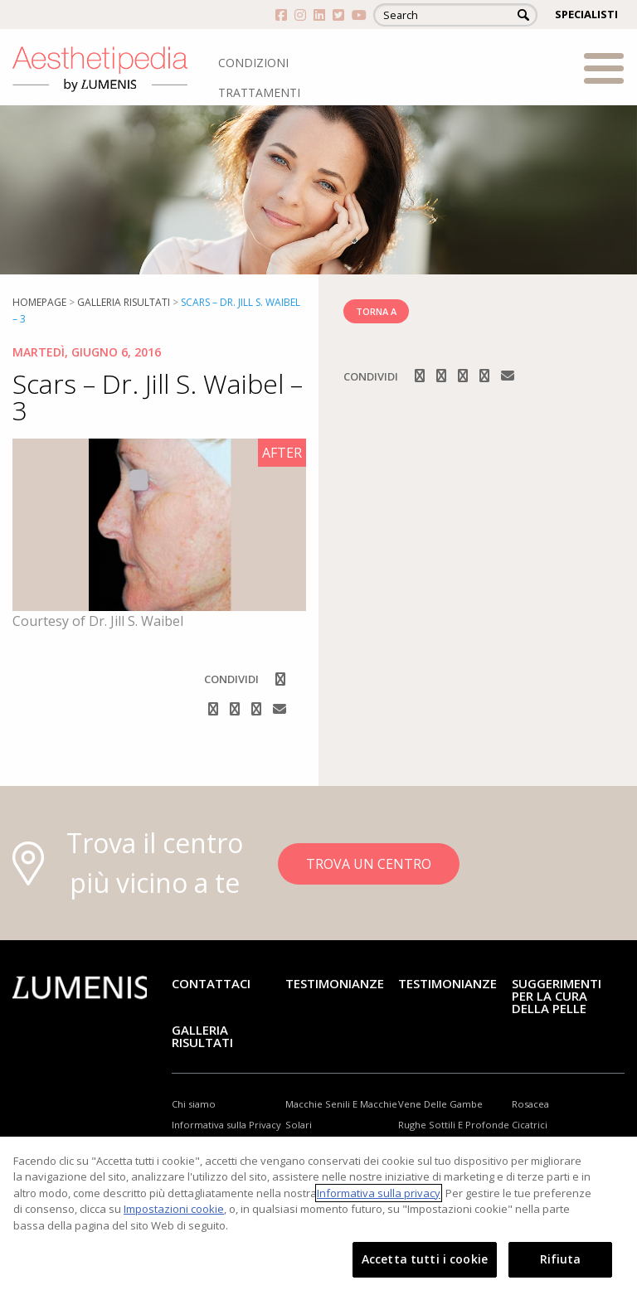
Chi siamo (194, 1104)
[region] (318, 1216)
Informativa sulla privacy (378, 1193)
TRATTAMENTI (259, 92)
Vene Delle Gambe (440, 1104)
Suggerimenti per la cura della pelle (556, 995)
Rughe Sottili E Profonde (453, 1124)
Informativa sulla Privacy (226, 1124)
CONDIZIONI (253, 62)
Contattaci (211, 983)
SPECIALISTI (586, 14)
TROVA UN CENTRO (368, 864)
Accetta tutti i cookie (425, 1259)
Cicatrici (529, 1124)
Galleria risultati (123, 302)
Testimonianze (334, 983)
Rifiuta (560, 1259)
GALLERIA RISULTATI (202, 1035)
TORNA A (376, 311)
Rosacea (530, 1104)
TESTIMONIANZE (447, 983)
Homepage (39, 302)
